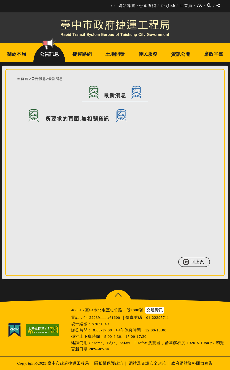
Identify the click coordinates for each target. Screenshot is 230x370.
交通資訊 (154, 310)
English (168, 5)
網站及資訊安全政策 (147, 363)
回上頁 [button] (197, 262)
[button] (118, 295)
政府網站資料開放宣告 (192, 363)
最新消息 (55, 79)
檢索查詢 (147, 5)
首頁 (24, 79)
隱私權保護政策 (108, 363)
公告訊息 (38, 79)
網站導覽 (127, 5)
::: (113, 6)
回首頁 (186, 5)
